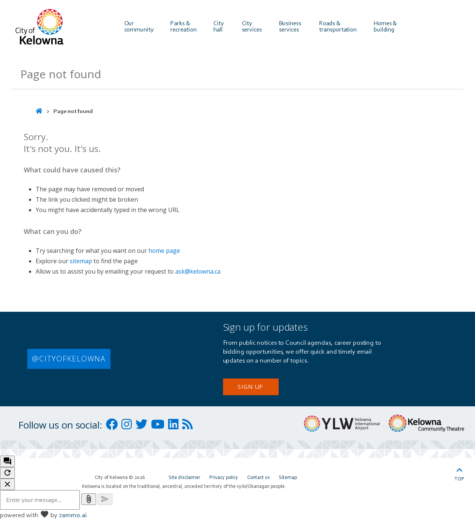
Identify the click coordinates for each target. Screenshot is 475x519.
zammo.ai (73, 515)
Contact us (258, 477)
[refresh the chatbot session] (7, 473)
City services (252, 26)
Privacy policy (223, 477)
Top (459, 473)
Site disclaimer (184, 477)
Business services (290, 26)
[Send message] (105, 499)
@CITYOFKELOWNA (69, 359)
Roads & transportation (338, 26)
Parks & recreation (183, 26)
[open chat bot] (7, 461)
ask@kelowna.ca (197, 271)
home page (164, 251)
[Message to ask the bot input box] (40, 500)
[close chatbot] (7, 484)
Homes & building (386, 26)
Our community (139, 26)
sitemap (81, 261)
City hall (219, 26)
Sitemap (288, 477)
